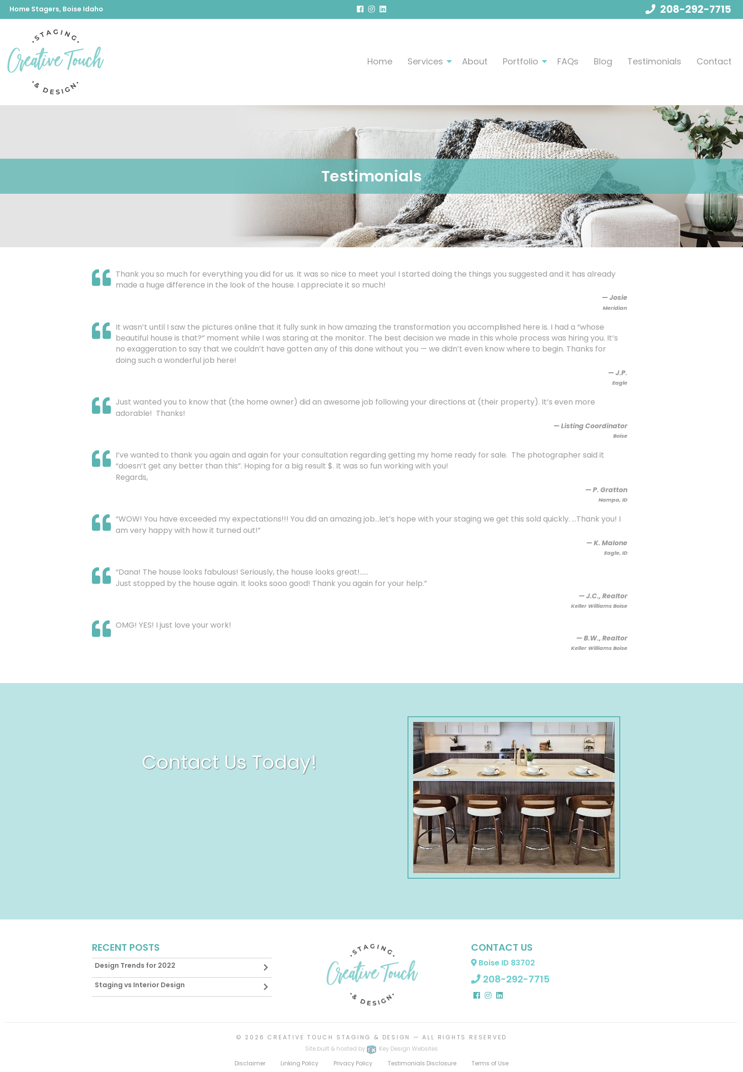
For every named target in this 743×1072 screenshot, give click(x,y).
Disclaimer (250, 1063)
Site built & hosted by (371, 1049)
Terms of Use (489, 1063)
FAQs (568, 61)
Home (379, 61)
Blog (603, 61)
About (475, 61)
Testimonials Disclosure (422, 1063)
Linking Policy (299, 1063)
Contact (714, 61)
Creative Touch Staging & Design (338, 1037)
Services (425, 61)
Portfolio (520, 61)
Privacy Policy (353, 1063)
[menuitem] (380, 61)
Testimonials (654, 61)
